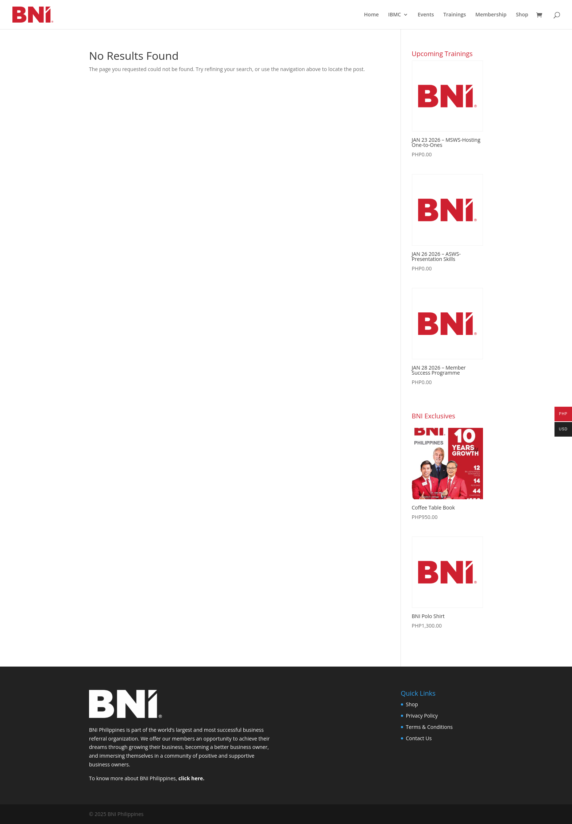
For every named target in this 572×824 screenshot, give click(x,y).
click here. (191, 778)
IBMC (394, 15)
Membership (490, 15)
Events (426, 15)
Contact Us (419, 738)
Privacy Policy (422, 715)
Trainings (454, 15)
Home (371, 15)
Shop (522, 15)
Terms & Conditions (429, 726)
